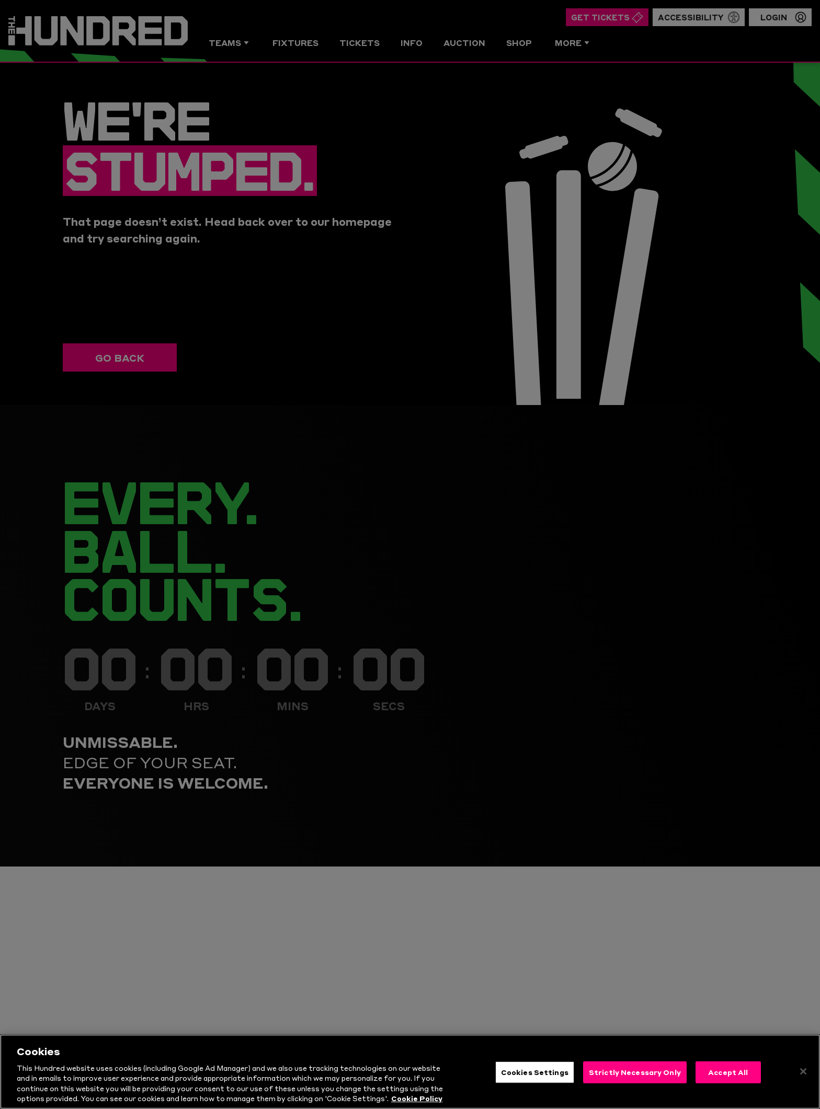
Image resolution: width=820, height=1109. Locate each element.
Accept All (728, 1087)
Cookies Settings (534, 1087)
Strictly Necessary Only (635, 1087)
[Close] (803, 1087)
